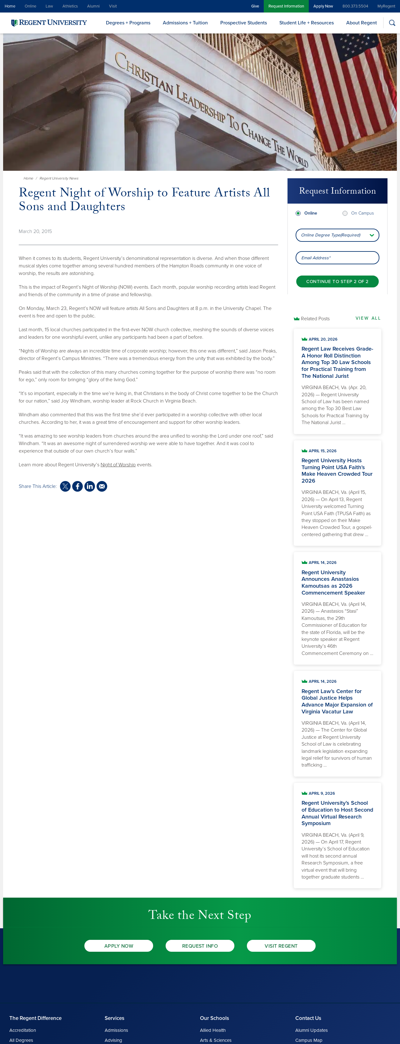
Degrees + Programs (128, 23)
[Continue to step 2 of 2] (337, 281)
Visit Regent (281, 946)
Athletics (70, 6)
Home (10, 6)
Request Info (200, 946)
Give (255, 6)
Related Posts (315, 319)
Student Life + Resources (306, 23)
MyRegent (386, 6)
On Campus (362, 213)
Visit (113, 6)
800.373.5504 (355, 6)
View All (368, 318)
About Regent (361, 23)
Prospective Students (243, 23)
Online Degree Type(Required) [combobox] (330, 235)
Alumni (93, 6)
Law (49, 6)
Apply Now (323, 6)
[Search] (392, 22)
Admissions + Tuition (185, 23)
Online (30, 6)
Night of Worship (118, 465)
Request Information (286, 6)
